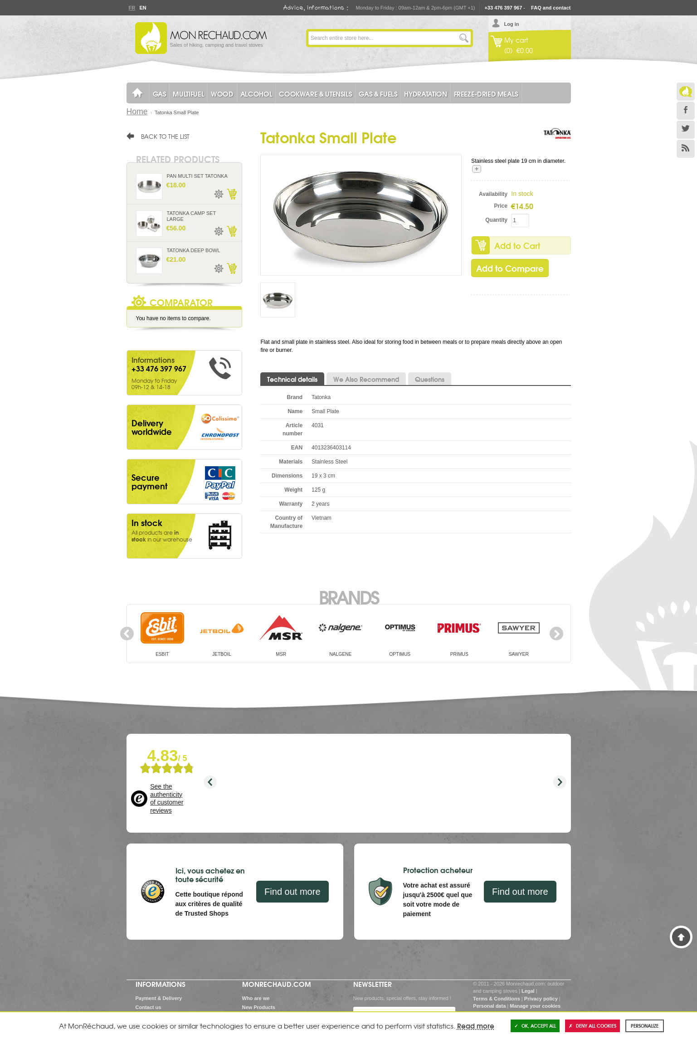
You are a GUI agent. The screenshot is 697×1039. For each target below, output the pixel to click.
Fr (132, 7)
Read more (475, 1025)
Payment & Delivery (159, 998)
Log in (511, 24)
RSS (686, 149)
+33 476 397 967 (503, 7)
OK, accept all (535, 1025)
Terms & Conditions (496, 998)
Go (464, 38)
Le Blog (686, 92)
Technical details (292, 379)
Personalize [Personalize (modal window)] (644, 1025)
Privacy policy (541, 998)
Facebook (686, 111)
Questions (429, 379)
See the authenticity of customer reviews (166, 798)
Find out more (292, 892)
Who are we (256, 998)
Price (500, 206)
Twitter (686, 130)
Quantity (496, 220)
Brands (348, 596)
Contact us (148, 1007)
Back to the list (165, 136)
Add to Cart (517, 245)
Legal (528, 991)
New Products (258, 1007)
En (143, 7)
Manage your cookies (535, 1006)
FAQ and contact (550, 7)
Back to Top (681, 937)
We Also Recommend (366, 379)
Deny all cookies (592, 1025)
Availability (493, 194)
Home (137, 111)
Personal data (489, 1006)
